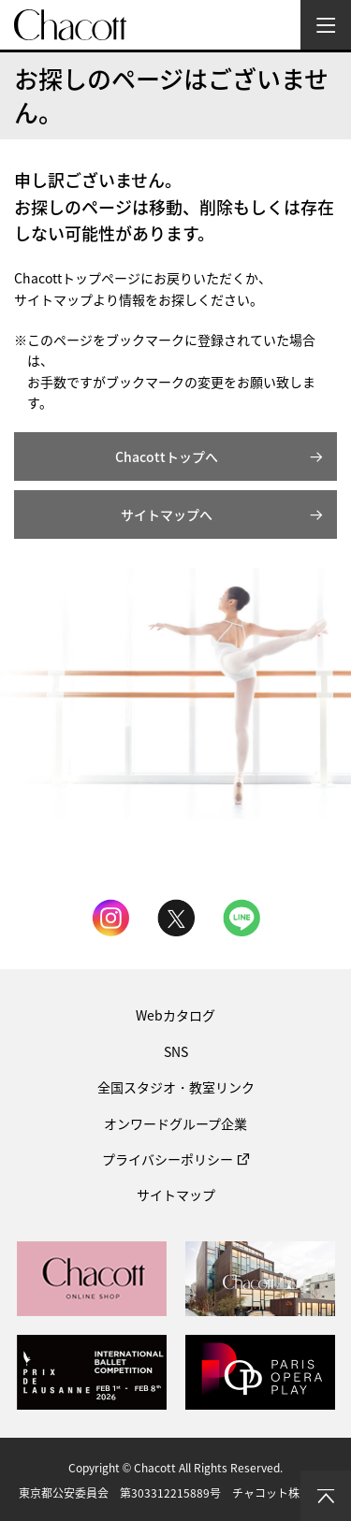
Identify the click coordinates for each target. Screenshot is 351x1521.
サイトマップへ (166, 514)
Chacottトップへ (166, 456)
